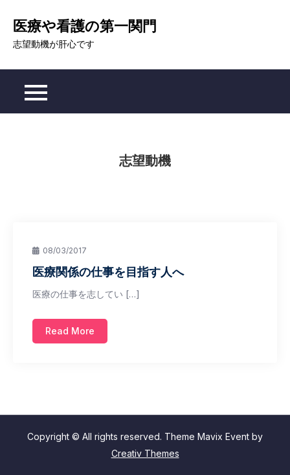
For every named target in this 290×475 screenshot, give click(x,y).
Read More (70, 330)
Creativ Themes (145, 453)
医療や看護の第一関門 (85, 26)
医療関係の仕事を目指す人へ (108, 271)
